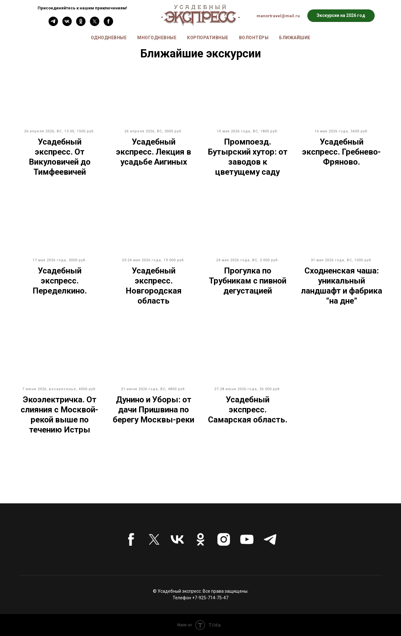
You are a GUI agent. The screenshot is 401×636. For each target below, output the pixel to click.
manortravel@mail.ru (278, 15)
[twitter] (94, 24)
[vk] (67, 24)
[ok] (81, 24)
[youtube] (247, 539)
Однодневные (109, 37)
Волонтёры (254, 37)
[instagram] (224, 539)
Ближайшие (294, 37)
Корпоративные (207, 37)
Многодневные (156, 37)
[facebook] (108, 24)
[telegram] (270, 539)
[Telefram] (53, 24)
